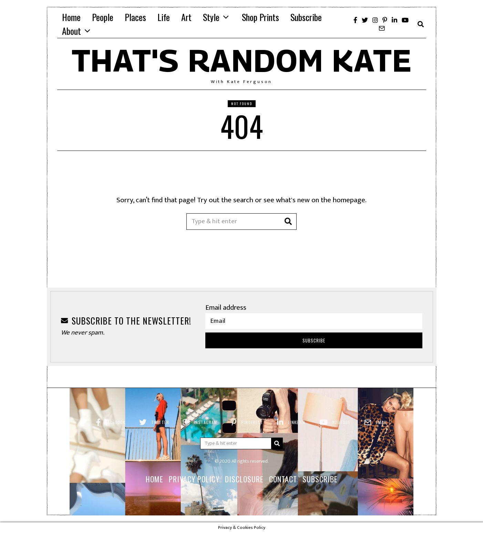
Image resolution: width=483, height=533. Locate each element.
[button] (288, 221)
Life (163, 17)
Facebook (115, 422)
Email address (225, 307)
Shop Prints (260, 17)
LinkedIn (297, 422)
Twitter (160, 422)
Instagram (205, 422)
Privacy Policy (194, 478)
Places (135, 17)
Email (381, 422)
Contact (283, 478)
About (71, 31)
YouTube (341, 422)
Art (186, 17)
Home (71, 17)
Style (211, 17)
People (102, 17)
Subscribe (306, 17)
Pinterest (252, 422)
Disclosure (244, 478)
